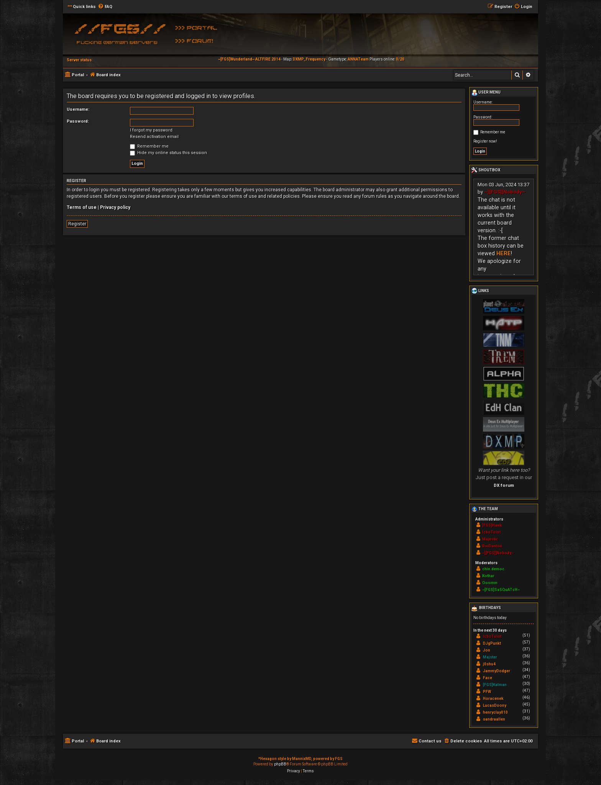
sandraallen (494, 719)
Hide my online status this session (168, 152)
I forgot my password (151, 130)
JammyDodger (496, 671)
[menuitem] (105, 6)
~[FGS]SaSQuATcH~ (501, 590)
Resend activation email (154, 136)
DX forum (504, 485)
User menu (486, 93)
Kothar (488, 576)
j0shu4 (489, 664)
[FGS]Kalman (495, 685)
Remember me (149, 146)
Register (77, 224)
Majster (490, 657)
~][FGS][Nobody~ (504, 192)
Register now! (485, 141)
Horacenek (493, 698)
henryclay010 (495, 712)
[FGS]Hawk (492, 525)
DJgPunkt (492, 643)
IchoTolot (491, 532)
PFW (487, 692)
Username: (78, 109)
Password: (78, 121)
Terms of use (82, 207)
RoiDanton (492, 546)
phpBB (280, 764)
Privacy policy (115, 207)
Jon (486, 650)
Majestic (490, 539)
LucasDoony (494, 705)
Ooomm (490, 583)
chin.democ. (494, 569)
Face (487, 678)
